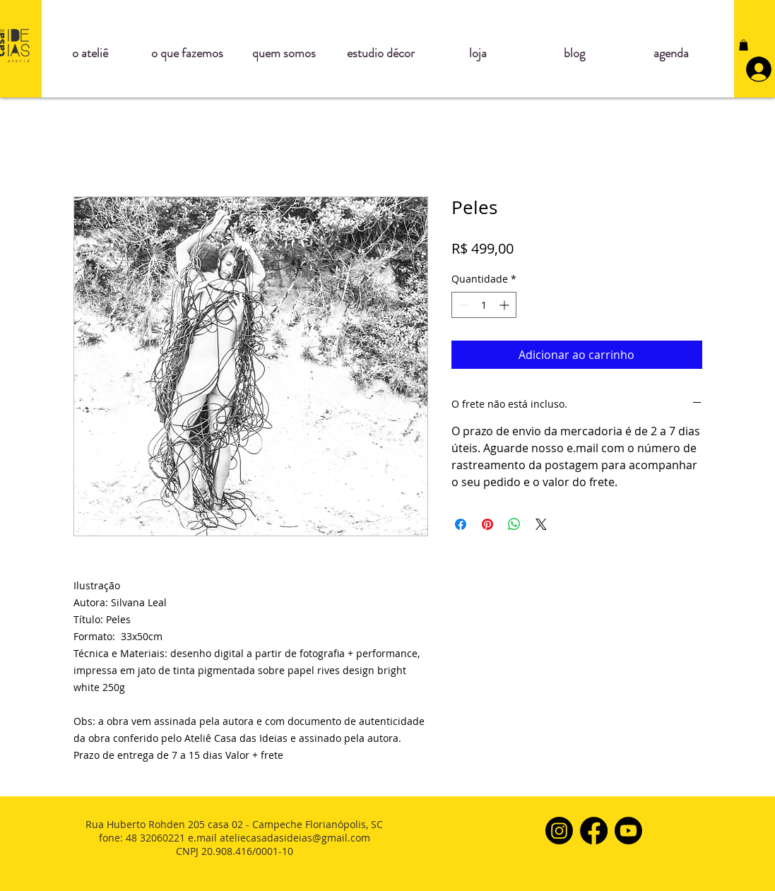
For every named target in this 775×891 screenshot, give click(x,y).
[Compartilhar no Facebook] (460, 524)
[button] (743, 45)
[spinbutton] (484, 305)
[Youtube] (628, 830)
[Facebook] (594, 830)
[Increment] (505, 305)
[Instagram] (559, 830)
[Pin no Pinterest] (487, 524)
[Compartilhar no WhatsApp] (514, 524)
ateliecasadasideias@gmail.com (295, 837)
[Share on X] (541, 524)
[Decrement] (462, 305)
